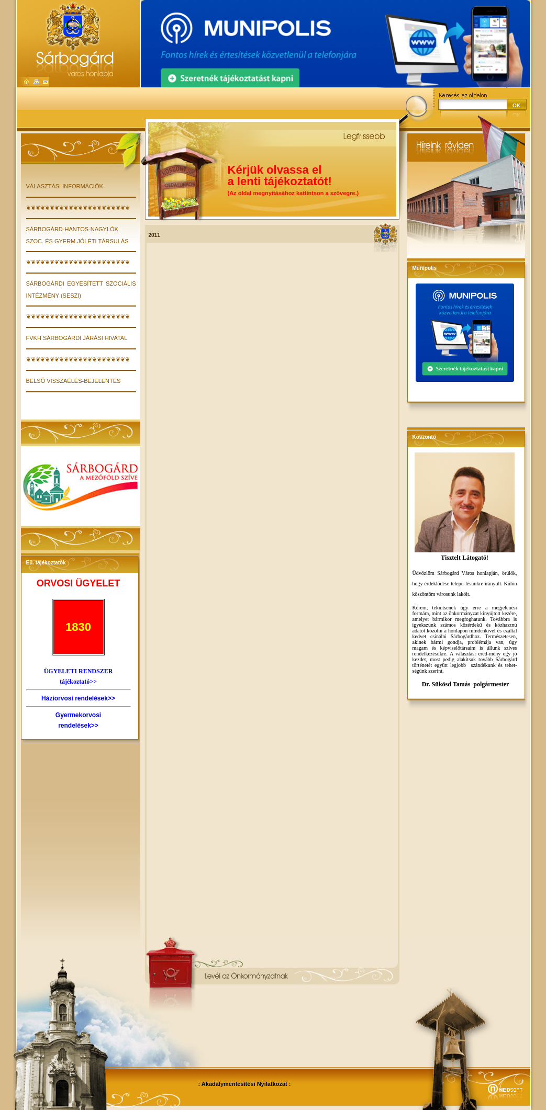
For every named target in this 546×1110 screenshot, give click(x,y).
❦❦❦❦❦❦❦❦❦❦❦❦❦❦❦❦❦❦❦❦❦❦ (78, 208)
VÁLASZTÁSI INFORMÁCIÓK (64, 186)
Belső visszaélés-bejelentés (73, 381)
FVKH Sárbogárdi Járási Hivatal (77, 338)
